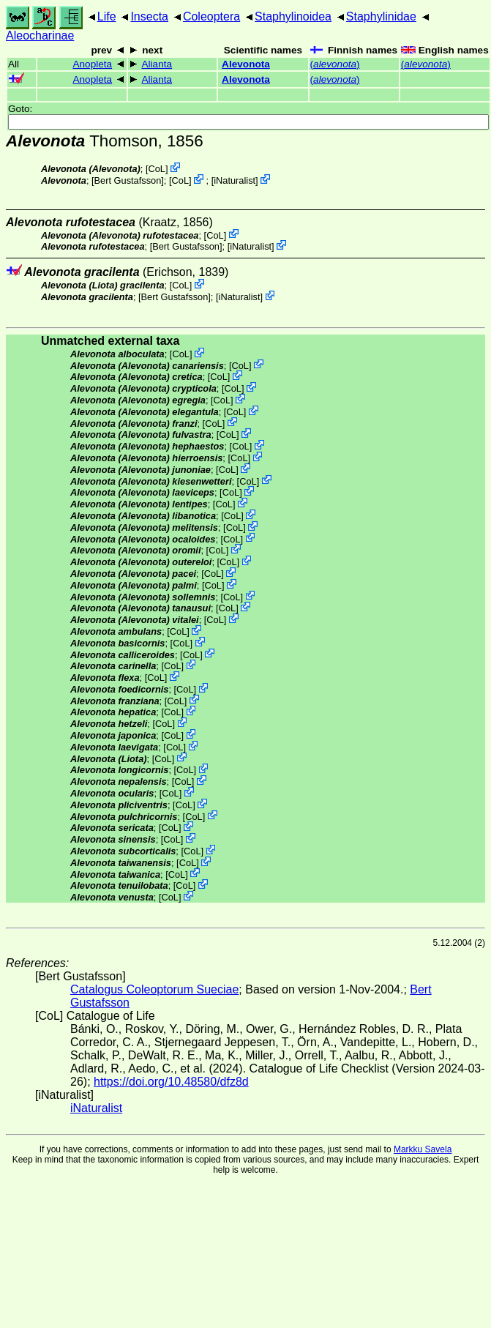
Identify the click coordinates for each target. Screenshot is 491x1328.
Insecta (149, 16)
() (335, 64)
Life (106, 16)
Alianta (156, 64)
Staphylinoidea (293, 16)
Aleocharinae (40, 35)
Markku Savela (422, 1149)
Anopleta (92, 64)
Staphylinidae (381, 16)
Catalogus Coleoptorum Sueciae (154, 989)
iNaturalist (234, 180)
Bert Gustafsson (128, 180)
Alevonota (246, 64)
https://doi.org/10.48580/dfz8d (171, 1081)
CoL (157, 168)
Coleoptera (211, 16)
